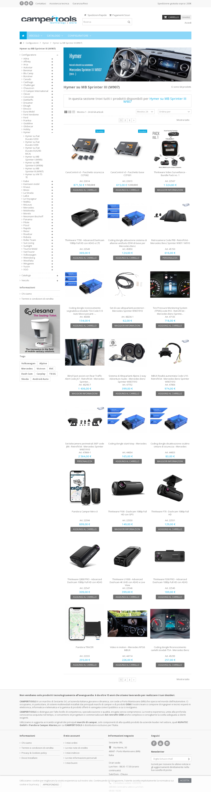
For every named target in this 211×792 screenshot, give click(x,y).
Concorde (28, 96)
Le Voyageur (30, 198)
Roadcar (27, 234)
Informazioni (27, 287)
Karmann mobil (31, 184)
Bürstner (28, 76)
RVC (51, 368)
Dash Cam (27, 373)
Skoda (25, 378)
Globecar (28, 126)
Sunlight (27, 245)
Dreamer (28, 102)
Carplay (41, 373)
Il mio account (72, 735)
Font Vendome (31, 114)
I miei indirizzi (72, 752)
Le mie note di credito (76, 747)
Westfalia (28, 260)
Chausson (28, 88)
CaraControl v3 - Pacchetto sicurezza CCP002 (84, 174)
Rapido (27, 228)
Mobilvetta (29, 210)
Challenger (29, 85)
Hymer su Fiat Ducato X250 (32, 138)
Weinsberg (29, 257)
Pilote (26, 222)
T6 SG (52, 373)
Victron (41, 368)
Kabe (26, 181)
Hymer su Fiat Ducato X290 (32, 143)
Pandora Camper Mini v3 (85, 511)
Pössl (26, 225)
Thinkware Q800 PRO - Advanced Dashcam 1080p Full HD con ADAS (84, 581)
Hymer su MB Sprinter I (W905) (33, 158)
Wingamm (28, 263)
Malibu (27, 201)
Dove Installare (29, 757)
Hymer (26, 132)
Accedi (187, 22)
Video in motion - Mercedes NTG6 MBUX (127, 649)
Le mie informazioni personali (81, 757)
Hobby (26, 129)
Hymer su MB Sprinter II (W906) (34, 164)
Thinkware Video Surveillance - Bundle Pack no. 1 (170, 174)
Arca (25, 64)
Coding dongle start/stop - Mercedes (127, 443)
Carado (27, 79)
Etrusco (27, 108)
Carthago (28, 82)
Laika (26, 195)
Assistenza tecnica (59, 3)
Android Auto (41, 378)
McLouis (27, 204)
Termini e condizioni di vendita (37, 298)
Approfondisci (51, 784)
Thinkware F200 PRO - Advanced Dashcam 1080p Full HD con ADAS (170, 581)
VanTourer (29, 251)
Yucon (26, 266)
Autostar (27, 67)
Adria (26, 58)
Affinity (27, 61)
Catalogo (26, 275)
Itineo (26, 190)
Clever (26, 94)
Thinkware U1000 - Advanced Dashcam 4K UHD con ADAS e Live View (127, 582)
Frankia (27, 120)
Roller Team (29, 240)
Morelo (27, 213)
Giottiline (28, 123)
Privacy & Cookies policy (34, 752)
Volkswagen (29, 254)
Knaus (26, 187)
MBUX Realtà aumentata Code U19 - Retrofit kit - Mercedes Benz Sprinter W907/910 (170, 378)
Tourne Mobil (30, 248)
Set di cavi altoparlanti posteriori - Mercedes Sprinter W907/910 (127, 309)
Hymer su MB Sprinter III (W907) (34, 170)
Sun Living (28, 243)
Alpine (43, 363)
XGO (25, 269)
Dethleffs (28, 99)
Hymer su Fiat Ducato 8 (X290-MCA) (33, 150)
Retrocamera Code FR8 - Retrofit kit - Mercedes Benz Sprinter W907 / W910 (170, 242)
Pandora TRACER (85, 647)
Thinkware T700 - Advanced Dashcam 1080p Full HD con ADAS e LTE (84, 242)
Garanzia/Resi (80, 3)
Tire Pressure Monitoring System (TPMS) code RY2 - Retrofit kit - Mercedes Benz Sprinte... (170, 310)
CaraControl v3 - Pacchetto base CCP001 (127, 174)
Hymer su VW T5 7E (33, 176)
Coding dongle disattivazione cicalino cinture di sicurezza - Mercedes (170, 445)
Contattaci (40, 3)
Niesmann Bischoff (33, 216)
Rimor (26, 231)
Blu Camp (28, 73)
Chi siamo (27, 293)
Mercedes (28, 207)
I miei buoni (71, 763)
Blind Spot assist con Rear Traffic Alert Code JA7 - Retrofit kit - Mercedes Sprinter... (84, 378)
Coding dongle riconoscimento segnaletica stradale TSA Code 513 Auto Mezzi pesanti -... (85, 310)
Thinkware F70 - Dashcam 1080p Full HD (170, 513)
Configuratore (29, 54)
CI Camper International (35, 91)
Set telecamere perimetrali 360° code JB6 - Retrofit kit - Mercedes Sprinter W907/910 (84, 446)
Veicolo (25, 280)
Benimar (27, 70)
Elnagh (27, 105)
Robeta (27, 237)
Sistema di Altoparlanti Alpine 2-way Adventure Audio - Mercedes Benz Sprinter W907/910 (127, 378)
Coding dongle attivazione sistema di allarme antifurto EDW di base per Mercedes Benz (127, 243)
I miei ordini (71, 742)
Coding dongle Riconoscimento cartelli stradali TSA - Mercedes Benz (170, 649)
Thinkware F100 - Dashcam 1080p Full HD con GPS (127, 513)
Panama (27, 219)
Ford (25, 117)
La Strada (28, 192)
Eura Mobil (29, 111)
